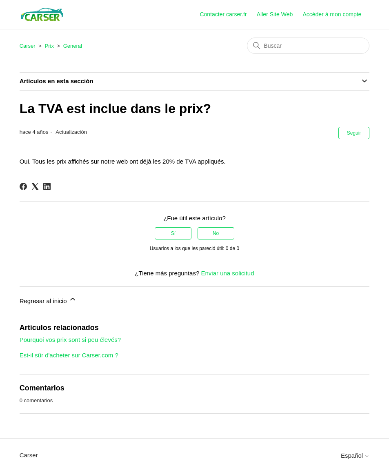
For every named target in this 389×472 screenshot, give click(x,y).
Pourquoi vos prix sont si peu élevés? (70, 339)
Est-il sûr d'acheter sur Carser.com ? (69, 355)
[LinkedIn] (47, 186)
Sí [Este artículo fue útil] (173, 233)
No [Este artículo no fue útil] (216, 233)
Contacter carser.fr (223, 14)
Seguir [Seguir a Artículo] (354, 133)
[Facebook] (23, 186)
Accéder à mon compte (331, 14)
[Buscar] (308, 46)
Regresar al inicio (48, 299)
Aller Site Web (275, 14)
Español (355, 455)
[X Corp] (35, 186)
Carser (28, 46)
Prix (49, 46)
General (72, 46)
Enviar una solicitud (227, 273)
